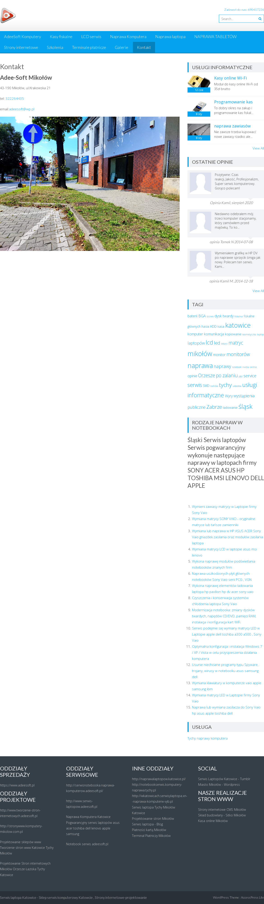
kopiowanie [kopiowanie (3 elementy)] (233, 334)
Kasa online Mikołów (213, 821)
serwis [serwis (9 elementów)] (195, 384)
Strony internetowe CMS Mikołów (222, 809)
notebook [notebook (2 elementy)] (236, 367)
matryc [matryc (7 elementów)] (236, 342)
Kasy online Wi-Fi (230, 78)
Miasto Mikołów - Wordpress (219, 784)
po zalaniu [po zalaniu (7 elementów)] (227, 375)
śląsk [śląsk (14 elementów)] (245, 406)
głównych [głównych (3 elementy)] (194, 326)
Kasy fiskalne (61, 36)
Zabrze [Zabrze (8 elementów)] (214, 406)
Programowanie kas (233, 101)
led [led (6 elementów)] (217, 343)
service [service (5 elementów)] (249, 375)
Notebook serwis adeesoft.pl (87, 844)
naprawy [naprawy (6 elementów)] (222, 366)
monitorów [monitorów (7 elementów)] (238, 354)
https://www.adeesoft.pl (17, 785)
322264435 (15, 98)
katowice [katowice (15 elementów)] (238, 325)
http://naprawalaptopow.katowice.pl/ (159, 779)
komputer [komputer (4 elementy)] (195, 334)
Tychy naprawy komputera (208, 738)
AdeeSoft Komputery (22, 36)
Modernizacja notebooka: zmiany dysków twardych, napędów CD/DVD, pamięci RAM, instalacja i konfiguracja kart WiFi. (224, 616)
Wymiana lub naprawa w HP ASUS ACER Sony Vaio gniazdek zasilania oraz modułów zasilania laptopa (227, 537)
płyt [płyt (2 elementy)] (241, 376)
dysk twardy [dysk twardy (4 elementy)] (224, 315)
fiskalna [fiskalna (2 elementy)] (238, 316)
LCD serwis (91, 36)
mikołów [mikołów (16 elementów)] (200, 353)
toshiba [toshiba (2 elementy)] (214, 386)
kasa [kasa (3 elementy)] (221, 326)
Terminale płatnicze (89, 47)
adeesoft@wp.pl (21, 109)
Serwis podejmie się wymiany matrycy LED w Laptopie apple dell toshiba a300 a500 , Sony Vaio (226, 634)
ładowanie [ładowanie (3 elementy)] (230, 407)
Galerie (121, 47)
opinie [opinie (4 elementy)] (192, 375)
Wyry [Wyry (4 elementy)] (229, 395)
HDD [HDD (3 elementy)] (213, 326)
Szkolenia (55, 47)
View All (258, 148)
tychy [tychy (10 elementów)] (225, 384)
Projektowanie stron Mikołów (153, 818)
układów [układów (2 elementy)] (237, 386)
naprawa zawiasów (232, 126)
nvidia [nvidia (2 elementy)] (245, 367)
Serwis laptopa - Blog (147, 824)
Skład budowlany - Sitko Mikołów (222, 815)
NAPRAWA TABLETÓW (215, 36)
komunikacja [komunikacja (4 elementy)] (214, 334)
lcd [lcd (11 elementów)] (209, 342)
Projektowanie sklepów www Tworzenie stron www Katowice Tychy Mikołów (26, 847)
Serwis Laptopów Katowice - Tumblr (224, 779)
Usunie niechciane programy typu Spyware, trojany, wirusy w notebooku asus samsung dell (225, 670)
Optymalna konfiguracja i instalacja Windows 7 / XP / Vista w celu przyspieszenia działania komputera (227, 652)
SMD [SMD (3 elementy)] (206, 386)
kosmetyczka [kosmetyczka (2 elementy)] (249, 334)
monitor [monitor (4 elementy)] (219, 354)
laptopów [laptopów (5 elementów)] (196, 343)
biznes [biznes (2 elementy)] (210, 316)
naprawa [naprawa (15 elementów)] (200, 365)
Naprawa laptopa (170, 36)
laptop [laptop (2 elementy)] (260, 334)
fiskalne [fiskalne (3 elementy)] (249, 316)
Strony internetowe (21, 47)
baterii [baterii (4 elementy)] (192, 315)
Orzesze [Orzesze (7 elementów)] (206, 375)
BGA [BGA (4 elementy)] (202, 315)
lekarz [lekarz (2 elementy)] (224, 343)
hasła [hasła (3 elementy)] (205, 326)
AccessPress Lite (252, 897)
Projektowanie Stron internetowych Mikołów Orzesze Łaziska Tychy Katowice (25, 869)
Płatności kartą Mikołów (149, 830)
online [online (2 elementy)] (253, 367)
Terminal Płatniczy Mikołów (151, 836)
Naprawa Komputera (128, 36)
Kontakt (144, 47)
